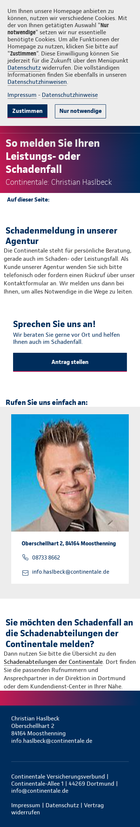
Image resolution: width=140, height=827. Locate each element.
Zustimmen (27, 110)
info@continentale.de (39, 790)
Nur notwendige (80, 110)
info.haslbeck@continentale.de (70, 571)
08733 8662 (46, 557)
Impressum (22, 94)
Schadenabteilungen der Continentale (53, 661)
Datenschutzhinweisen (37, 81)
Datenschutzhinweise (70, 94)
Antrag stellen (70, 361)
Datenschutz (24, 67)
